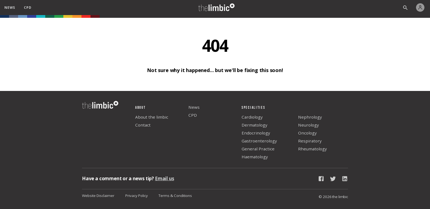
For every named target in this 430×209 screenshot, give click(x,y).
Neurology (308, 125)
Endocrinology (256, 133)
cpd (27, 7)
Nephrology (310, 117)
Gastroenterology (259, 141)
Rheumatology (312, 148)
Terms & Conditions (175, 195)
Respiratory (310, 141)
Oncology (307, 133)
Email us (164, 178)
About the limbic (151, 117)
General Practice (258, 148)
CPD (192, 115)
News (194, 107)
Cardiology (252, 117)
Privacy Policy (136, 195)
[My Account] (421, 7)
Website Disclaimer (98, 195)
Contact (143, 125)
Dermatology (254, 125)
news (9, 7)
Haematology (255, 156)
